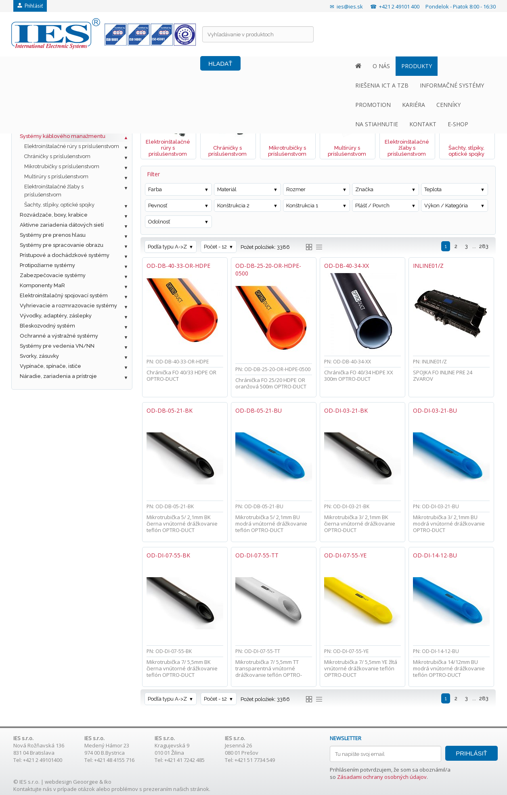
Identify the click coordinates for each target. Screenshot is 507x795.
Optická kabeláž (40, 116)
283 (483, 246)
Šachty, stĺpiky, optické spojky (59, 205)
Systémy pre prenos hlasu (53, 235)
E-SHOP (465, 66)
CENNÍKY (339, 66)
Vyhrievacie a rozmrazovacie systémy (68, 306)
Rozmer (296, 189)
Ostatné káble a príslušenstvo (57, 126)
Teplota (433, 189)
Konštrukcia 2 (233, 205)
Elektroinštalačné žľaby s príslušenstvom (54, 191)
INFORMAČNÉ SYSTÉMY (202, 66)
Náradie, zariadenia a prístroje (58, 376)
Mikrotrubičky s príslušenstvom (61, 166)
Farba (155, 189)
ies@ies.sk (350, 6)
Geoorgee (85, 781)
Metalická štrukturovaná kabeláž (61, 106)
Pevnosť (157, 205)
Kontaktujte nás (32, 789)
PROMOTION (263, 66)
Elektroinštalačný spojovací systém (64, 295)
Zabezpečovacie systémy (53, 275)
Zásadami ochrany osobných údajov (382, 776)
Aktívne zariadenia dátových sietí (62, 225)
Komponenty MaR (42, 285)
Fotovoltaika (35, 96)
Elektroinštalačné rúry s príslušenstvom (71, 146)
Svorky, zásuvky (39, 356)
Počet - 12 (215, 247)
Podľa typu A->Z (167, 247)
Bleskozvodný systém (47, 326)
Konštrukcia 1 (302, 205)
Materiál (227, 189)
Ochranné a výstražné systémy (59, 336)
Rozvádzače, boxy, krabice (54, 215)
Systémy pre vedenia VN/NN (57, 346)
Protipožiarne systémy (47, 265)
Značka (364, 189)
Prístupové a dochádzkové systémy (64, 255)
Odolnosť (159, 222)
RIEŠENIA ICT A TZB (132, 66)
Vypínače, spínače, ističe (50, 366)
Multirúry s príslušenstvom (56, 176)
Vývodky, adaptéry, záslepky (56, 316)
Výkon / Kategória (446, 205)
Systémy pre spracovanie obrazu (61, 245)
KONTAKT (430, 66)
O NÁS (43, 66)
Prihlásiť (30, 5)
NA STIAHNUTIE (383, 66)
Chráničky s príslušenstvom (57, 156)
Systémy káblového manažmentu (62, 136)
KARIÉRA (303, 66)
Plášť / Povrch (372, 205)
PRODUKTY (78, 66)
